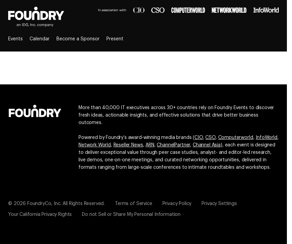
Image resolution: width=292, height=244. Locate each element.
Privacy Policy (177, 203)
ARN (149, 145)
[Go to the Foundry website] (35, 110)
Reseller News (128, 145)
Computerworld (235, 137)
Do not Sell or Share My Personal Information (131, 214)
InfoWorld (266, 137)
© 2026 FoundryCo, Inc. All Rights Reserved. (56, 203)
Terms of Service (133, 203)
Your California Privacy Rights (40, 214)
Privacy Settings (219, 203)
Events (15, 39)
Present (114, 39)
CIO (198, 137)
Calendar (40, 39)
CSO (210, 137)
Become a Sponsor (78, 39)
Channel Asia (207, 145)
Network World (95, 145)
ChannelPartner (173, 145)
